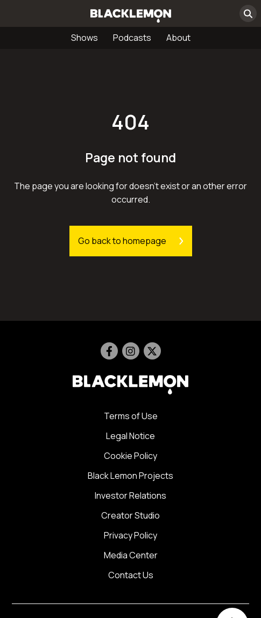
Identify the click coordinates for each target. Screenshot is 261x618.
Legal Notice (130, 436)
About (178, 38)
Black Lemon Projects (130, 476)
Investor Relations (130, 495)
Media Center (131, 555)
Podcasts (132, 38)
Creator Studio (130, 515)
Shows (84, 38)
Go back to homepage (131, 241)
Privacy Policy (130, 535)
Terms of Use (131, 416)
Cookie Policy (130, 456)
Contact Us (130, 575)
